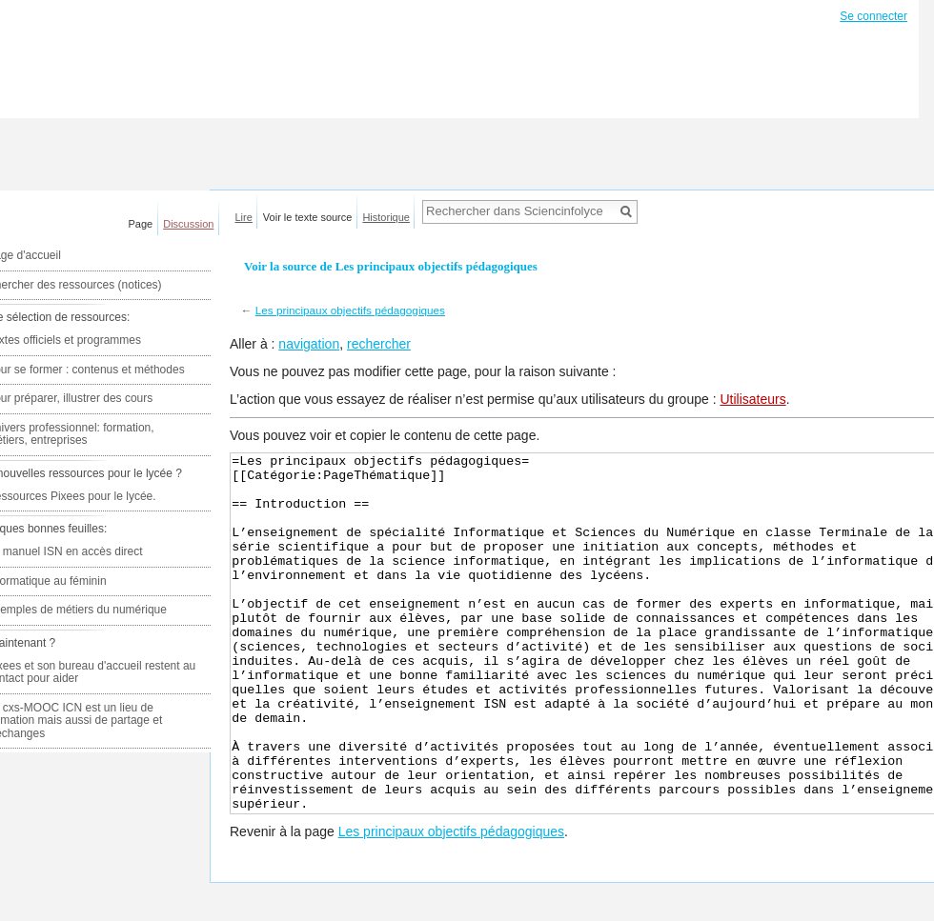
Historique (386, 217)
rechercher (379, 343)
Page (141, 224)
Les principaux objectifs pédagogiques (350, 310)
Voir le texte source (308, 217)
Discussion (188, 224)
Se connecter (873, 16)
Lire (244, 217)
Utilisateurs (752, 399)
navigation (308, 343)
